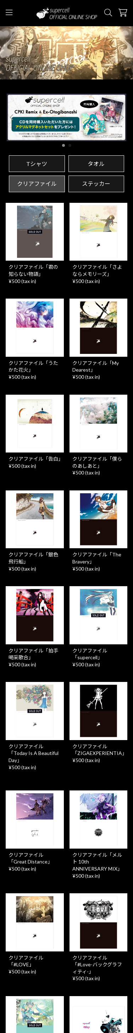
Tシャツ (36, 163)
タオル (96, 163)
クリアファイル (37, 183)
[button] (122, 117)
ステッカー (96, 183)
